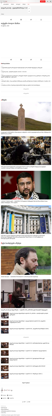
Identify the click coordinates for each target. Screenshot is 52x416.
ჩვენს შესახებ (4, 407)
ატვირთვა (43, 1)
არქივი (24, 4)
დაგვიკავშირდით (5, 409)
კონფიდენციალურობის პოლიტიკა (8, 411)
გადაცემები (6, 4)
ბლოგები (18, 4)
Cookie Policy (3, 412)
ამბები (12, 4)
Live (28, 4)
